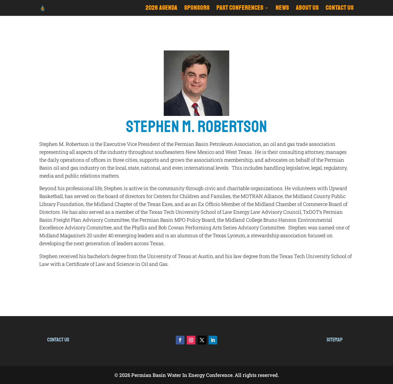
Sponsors (197, 9)
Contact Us (58, 339)
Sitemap (335, 339)
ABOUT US (307, 9)
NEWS (282, 9)
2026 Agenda (161, 9)
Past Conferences (239, 9)
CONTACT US (340, 9)
